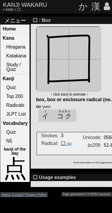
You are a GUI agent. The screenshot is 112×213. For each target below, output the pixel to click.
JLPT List (16, 114)
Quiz (11, 87)
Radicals (15, 105)
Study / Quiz (13, 67)
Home (9, 28)
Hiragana (15, 46)
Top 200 (14, 96)
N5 (9, 140)
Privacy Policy (36, 195)
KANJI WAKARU (25, 4)
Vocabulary (15, 123)
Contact (18, 195)
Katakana (16, 55)
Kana (8, 38)
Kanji (8, 78)
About (5, 195)
